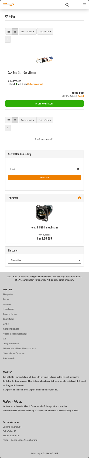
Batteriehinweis (9, 358)
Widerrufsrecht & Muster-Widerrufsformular (19, 348)
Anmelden (44, 177)
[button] (8, 31)
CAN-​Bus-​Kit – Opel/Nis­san (22, 72)
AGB (4, 338)
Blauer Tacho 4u (11, 435)
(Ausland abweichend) (35, 83)
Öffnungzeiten (8, 294)
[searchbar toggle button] (67, 4)
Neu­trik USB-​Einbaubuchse (44, 227)
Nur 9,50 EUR (44, 236)
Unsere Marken (8, 318)
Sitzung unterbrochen (11, 343)
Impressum (7, 304)
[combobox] (28, 31)
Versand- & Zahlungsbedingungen (15, 333)
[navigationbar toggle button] (84, 4)
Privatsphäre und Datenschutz (14, 353)
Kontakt (6, 323)
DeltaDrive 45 (9, 431)
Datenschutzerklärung (11, 328)
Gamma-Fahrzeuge (12, 427)
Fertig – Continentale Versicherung (20, 440)
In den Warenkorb (44, 103)
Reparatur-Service (10, 313)
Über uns (6, 299)
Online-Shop (35, 453)
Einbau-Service (8, 308)
